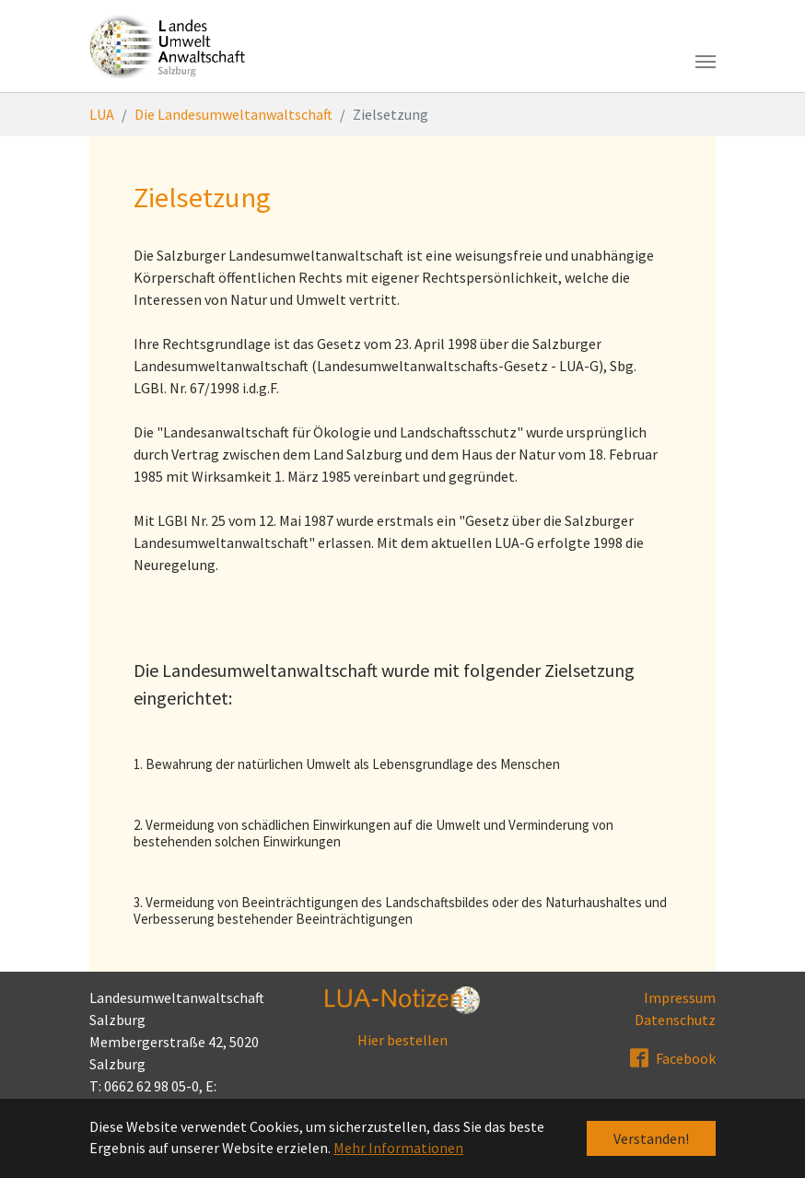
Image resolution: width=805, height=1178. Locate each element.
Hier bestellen (402, 1040)
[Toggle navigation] (705, 61)
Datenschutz (675, 1019)
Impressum (680, 997)
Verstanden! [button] (651, 1138)
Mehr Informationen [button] (398, 1147)
